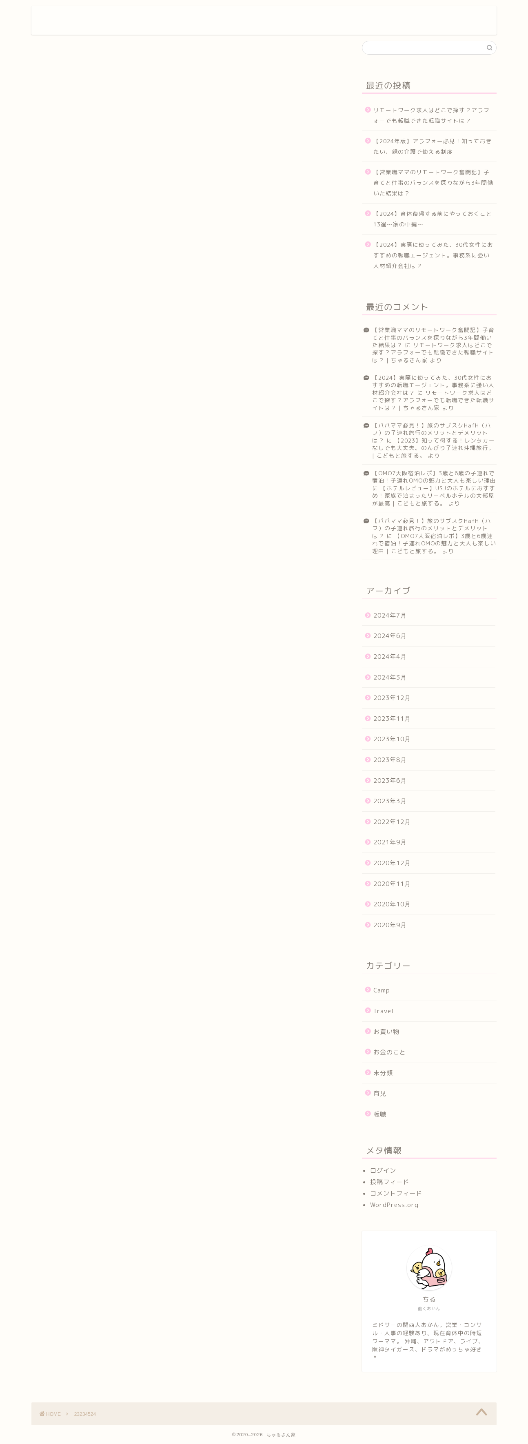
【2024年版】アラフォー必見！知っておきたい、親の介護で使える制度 (432, 146)
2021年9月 (390, 842)
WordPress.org (394, 1204)
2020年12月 (392, 863)
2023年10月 (392, 739)
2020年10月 (392, 904)
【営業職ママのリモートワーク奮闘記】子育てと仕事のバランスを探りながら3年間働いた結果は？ (433, 182)
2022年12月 (392, 821)
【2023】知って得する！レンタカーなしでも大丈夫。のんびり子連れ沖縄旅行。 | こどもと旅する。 (433, 447)
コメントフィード (396, 1193)
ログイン (383, 1170)
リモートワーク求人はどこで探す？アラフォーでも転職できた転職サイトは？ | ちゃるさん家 (433, 352)
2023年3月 (390, 801)
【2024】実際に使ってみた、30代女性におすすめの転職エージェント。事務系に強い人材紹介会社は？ (433, 255)
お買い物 (386, 1032)
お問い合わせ (427, 19)
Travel (383, 1011)
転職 (379, 1114)
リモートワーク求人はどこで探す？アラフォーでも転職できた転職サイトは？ (431, 115)
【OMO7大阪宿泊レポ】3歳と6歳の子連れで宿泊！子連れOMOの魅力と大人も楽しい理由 (434, 476)
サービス (268, 19)
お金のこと (389, 1052)
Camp (381, 990)
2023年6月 (390, 780)
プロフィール (213, 19)
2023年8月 (390, 759)
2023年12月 (392, 697)
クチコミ (372, 19)
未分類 (383, 1073)
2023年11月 (392, 718)
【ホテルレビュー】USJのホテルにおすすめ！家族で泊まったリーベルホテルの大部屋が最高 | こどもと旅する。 (433, 495)
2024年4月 (390, 656)
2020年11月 (392, 883)
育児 (379, 1093)
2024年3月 (390, 677)
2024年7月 (390, 615)
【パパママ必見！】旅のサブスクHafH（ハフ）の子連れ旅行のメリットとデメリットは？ (431, 432)
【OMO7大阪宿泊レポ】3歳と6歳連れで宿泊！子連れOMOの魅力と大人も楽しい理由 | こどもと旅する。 (434, 543)
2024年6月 (390, 635)
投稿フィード (389, 1182)
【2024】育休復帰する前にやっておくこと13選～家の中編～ (432, 219)
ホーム (161, 19)
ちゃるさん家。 (78, 20)
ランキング (320, 19)
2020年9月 (390, 925)
